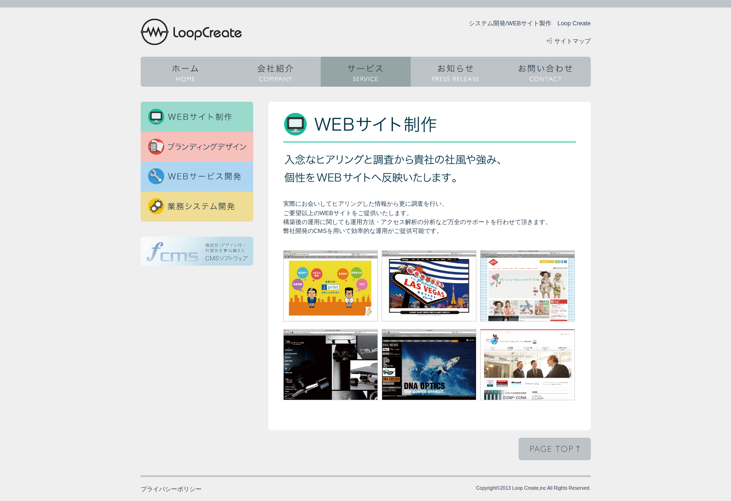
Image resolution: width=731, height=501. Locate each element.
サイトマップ (572, 41)
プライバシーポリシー (171, 489)
